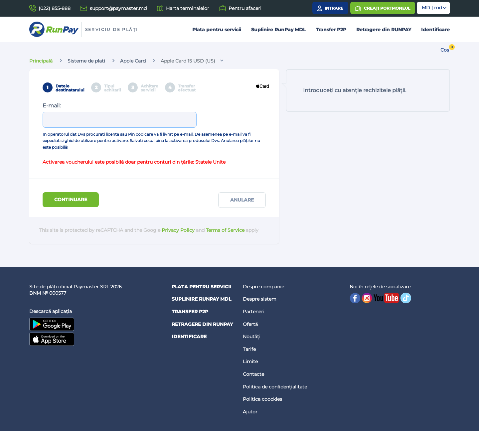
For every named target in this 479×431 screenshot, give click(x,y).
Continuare (70, 200)
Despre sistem (259, 299)
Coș (444, 50)
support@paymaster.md (118, 8)
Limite (250, 361)
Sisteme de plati (86, 61)
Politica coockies (262, 399)
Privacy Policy (178, 230)
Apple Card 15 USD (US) (188, 61)
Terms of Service (225, 230)
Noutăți (251, 337)
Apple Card (133, 61)
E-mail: (52, 105)
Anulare (242, 200)
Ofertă (250, 324)
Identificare (435, 30)
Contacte (253, 374)
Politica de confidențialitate (275, 387)
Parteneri (253, 312)
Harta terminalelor (187, 8)
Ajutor (250, 412)
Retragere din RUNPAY (383, 30)
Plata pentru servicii (216, 30)
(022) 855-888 (55, 8)
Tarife (249, 349)
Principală (41, 61)
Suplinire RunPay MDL (278, 30)
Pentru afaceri (245, 8)
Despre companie (263, 287)
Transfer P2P (331, 30)
